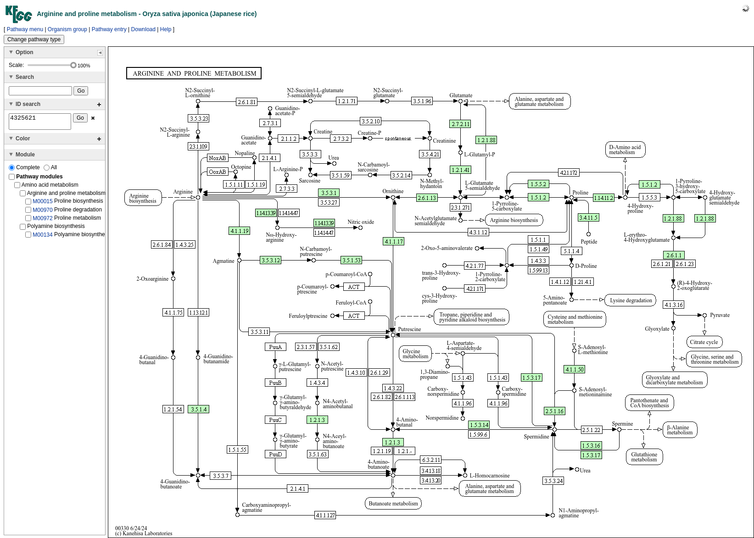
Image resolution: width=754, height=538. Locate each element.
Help (166, 29)
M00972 (42, 221)
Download (143, 29)
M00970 (42, 212)
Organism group (67, 29)
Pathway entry (109, 29)
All (50, 170)
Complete (25, 170)
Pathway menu (25, 29)
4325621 (40, 123)
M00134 (42, 237)
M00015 (42, 204)
